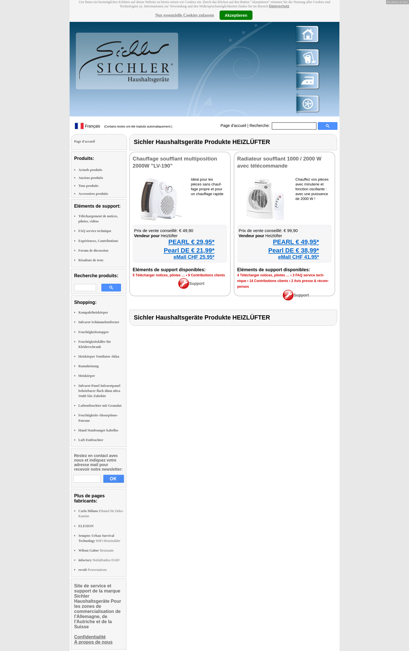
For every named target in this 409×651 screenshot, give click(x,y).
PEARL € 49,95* (296, 241)
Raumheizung (88, 366)
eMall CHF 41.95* (298, 257)
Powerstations (92, 570)
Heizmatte (96, 550)
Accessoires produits (93, 194)
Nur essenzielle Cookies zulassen (184, 15)
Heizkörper (86, 376)
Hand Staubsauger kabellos (98, 430)
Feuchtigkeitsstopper (93, 332)
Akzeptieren (236, 15)
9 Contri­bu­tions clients (206, 275)
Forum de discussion (93, 251)
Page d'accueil (233, 125)
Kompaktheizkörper (93, 312)
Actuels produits (90, 170)
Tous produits (88, 186)
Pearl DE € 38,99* (293, 250)
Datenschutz (279, 6)
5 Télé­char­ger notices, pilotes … (159, 275)
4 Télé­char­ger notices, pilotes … (263, 275)
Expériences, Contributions (98, 241)
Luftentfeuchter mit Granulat (100, 406)
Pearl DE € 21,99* (189, 250)
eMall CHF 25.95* (194, 257)
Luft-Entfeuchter (90, 440)
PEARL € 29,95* (191, 241)
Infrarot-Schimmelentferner (98, 322)
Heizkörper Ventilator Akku (98, 356)
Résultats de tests (90, 260)
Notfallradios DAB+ (99, 560)
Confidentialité (90, 637)
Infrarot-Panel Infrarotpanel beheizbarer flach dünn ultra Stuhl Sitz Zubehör (99, 391)
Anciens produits (90, 178)
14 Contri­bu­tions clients (268, 281)
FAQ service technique (94, 231)
